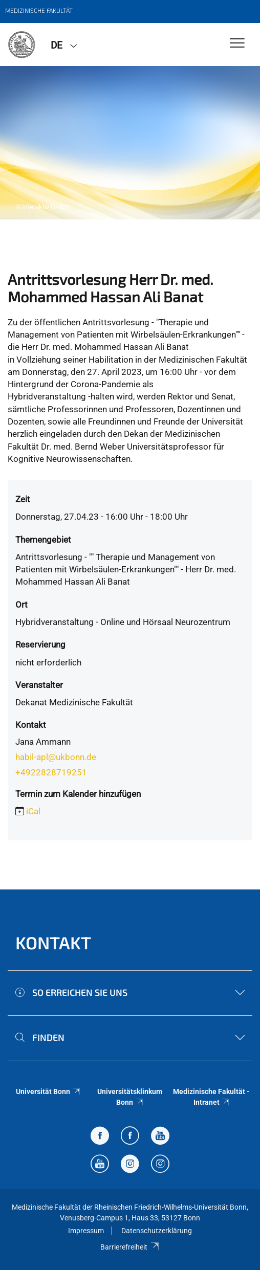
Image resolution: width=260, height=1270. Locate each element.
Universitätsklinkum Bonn (129, 1096)
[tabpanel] (130, 142)
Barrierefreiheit (129, 1247)
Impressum (86, 1231)
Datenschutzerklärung (156, 1231)
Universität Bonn (48, 1091)
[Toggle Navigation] (237, 43)
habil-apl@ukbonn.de (55, 757)
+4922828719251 (51, 772)
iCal (33, 811)
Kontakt (53, 942)
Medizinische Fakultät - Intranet (211, 1096)
